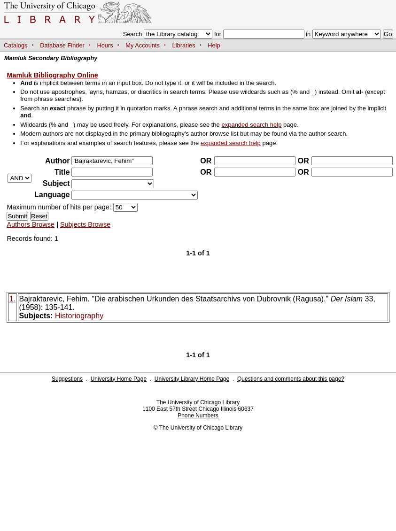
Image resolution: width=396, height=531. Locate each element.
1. (12, 299)
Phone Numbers (198, 415)
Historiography (79, 316)
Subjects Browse (85, 224)
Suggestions (67, 379)
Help (214, 45)
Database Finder (62, 45)
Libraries (183, 45)
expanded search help (251, 124)
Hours (105, 45)
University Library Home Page (192, 379)
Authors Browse (30, 224)
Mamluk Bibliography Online (52, 75)
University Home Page (119, 379)
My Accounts (142, 45)
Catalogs (16, 45)
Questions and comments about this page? (290, 379)
